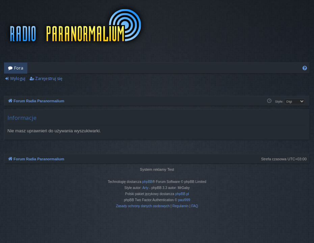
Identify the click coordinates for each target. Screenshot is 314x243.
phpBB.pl (182, 194)
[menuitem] (304, 68)
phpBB (147, 182)
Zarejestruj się (48, 78)
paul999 (184, 200)
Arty (145, 188)
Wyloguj (17, 78)
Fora (18, 68)
